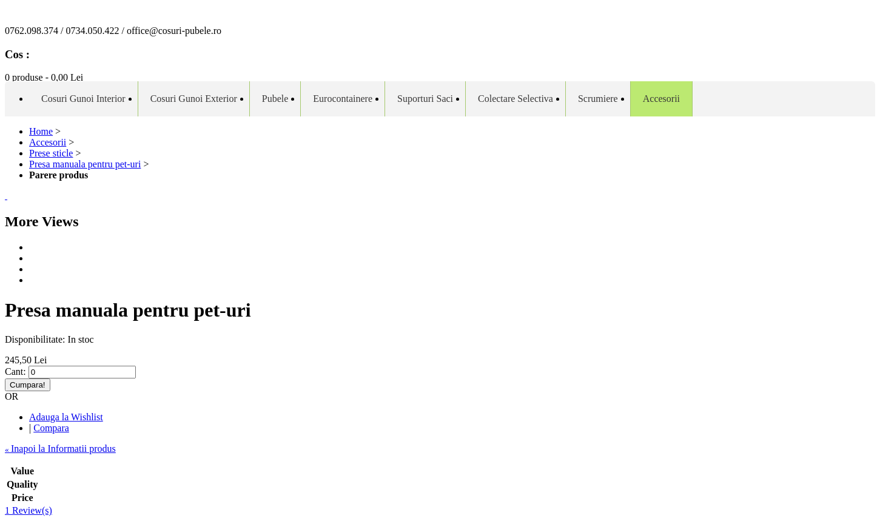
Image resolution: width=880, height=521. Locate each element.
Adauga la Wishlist (66, 417)
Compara (51, 428)
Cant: (15, 371)
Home (41, 131)
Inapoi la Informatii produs (60, 448)
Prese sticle (51, 153)
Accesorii (47, 142)
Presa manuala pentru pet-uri (85, 164)
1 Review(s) (28, 510)
